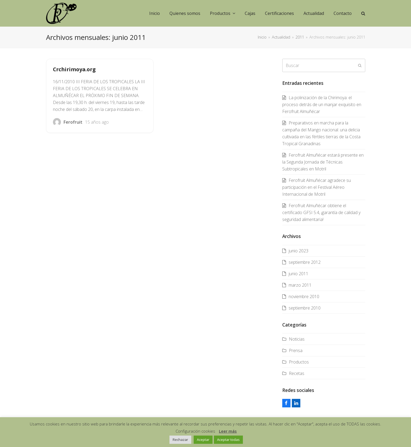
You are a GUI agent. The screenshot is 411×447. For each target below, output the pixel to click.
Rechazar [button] (180, 439)
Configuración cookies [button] (195, 431)
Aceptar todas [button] (228, 439)
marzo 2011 (300, 285)
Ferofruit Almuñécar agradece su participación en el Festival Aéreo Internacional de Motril (316, 187)
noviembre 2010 (304, 296)
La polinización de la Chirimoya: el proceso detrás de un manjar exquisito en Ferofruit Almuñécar (321, 104)
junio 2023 (298, 251)
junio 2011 (298, 274)
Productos (299, 362)
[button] (363, 13)
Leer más (228, 431)
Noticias (297, 339)
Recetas (296, 373)
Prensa (295, 350)
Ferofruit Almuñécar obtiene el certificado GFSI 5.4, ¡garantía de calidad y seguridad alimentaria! (321, 212)
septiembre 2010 (305, 308)
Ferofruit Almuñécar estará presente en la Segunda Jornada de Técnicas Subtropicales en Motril (323, 162)
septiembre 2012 (305, 262)
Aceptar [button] (203, 439)
